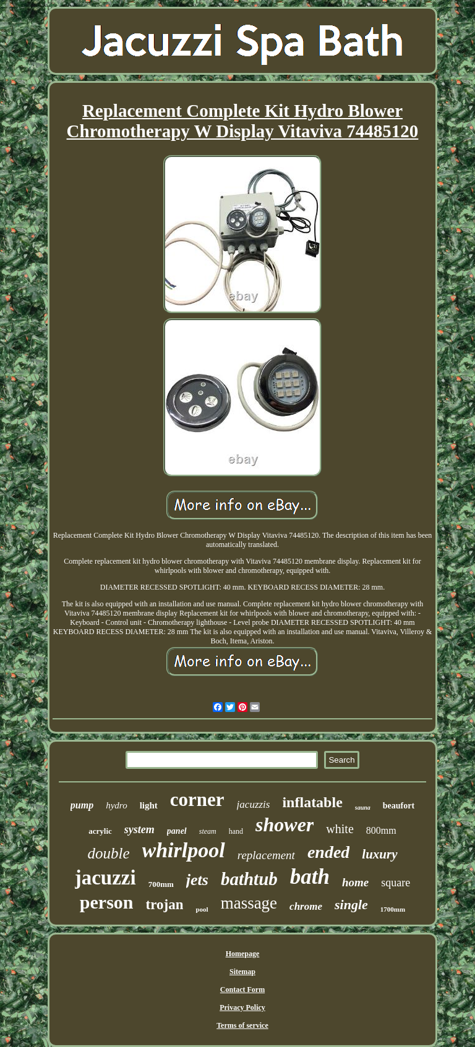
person (107, 902)
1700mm (392, 909)
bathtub (249, 879)
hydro (116, 805)
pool (201, 909)
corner (197, 799)
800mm (381, 830)
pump (82, 805)
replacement (266, 855)
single (351, 904)
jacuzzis (253, 804)
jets (197, 880)
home (355, 882)
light (149, 805)
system (139, 829)
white (339, 829)
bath (310, 877)
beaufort (398, 805)
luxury (379, 854)
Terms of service (242, 1025)
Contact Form (242, 989)
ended (328, 852)
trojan (165, 904)
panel (177, 831)
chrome (305, 906)
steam (207, 831)
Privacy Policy (242, 1007)
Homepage (243, 953)
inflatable (312, 802)
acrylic (100, 831)
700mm (161, 884)
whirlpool (183, 850)
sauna (362, 807)
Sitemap (242, 971)
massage (249, 903)
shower (284, 824)
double (108, 853)
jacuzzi (105, 878)
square (395, 882)
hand (236, 831)
